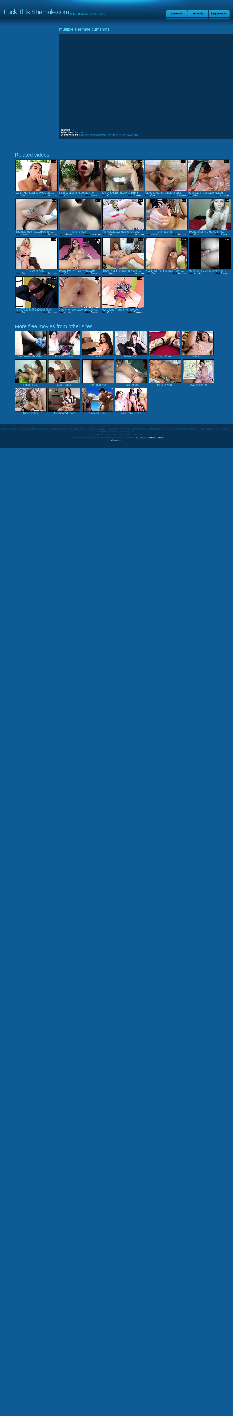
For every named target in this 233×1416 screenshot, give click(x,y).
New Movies (198, 13)
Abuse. (160, 437)
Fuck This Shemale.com (36, 12)
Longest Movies (219, 13)
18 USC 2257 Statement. (146, 437)
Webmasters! (116, 440)
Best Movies (176, 13)
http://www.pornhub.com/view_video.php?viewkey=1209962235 (108, 135)
